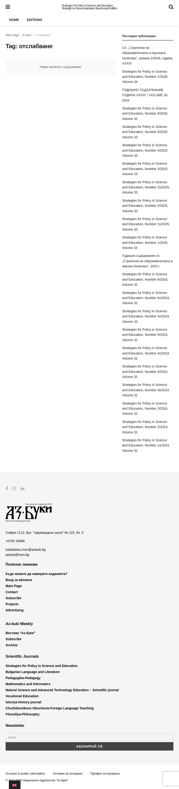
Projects (12, 604)
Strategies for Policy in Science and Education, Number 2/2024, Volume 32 (145, 427)
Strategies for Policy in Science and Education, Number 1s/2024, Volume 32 (146, 445)
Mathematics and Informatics (28, 684)
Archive (11, 645)
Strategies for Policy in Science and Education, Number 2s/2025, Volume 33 (146, 187)
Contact (12, 592)
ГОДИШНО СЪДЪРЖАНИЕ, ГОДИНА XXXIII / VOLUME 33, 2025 (145, 95)
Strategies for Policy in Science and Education (42, 665)
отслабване (43, 35)
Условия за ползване (67, 773)
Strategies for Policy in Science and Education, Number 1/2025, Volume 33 (145, 242)
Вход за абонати (19, 580)
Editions (34, 20)
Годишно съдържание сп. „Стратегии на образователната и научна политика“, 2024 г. (147, 261)
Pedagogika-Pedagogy (23, 678)
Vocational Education (22, 696)
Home (14, 20)
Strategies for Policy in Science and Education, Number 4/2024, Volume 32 (145, 371)
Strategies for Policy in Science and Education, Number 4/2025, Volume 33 (145, 150)
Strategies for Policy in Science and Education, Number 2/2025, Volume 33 (145, 206)
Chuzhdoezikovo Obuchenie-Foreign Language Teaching (50, 708)
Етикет (27, 35)
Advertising (15, 610)
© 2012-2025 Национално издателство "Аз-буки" (37, 780)
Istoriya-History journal (23, 702)
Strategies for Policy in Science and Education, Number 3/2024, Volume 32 (145, 408)
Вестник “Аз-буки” (20, 633)
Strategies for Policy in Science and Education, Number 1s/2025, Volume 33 (146, 224)
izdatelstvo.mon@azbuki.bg (25, 549)
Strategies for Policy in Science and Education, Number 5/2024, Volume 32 (145, 335)
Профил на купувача (105, 773)
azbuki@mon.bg (17, 555)
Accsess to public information (25, 773)
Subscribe (13, 598)
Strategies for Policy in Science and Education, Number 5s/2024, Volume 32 (146, 316)
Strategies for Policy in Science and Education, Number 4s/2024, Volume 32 (146, 353)
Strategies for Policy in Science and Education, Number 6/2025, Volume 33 (145, 113)
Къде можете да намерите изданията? (36, 574)
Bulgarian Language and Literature (33, 671)
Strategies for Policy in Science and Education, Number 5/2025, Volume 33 (145, 132)
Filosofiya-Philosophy (22, 714)
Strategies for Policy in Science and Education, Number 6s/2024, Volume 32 (146, 298)
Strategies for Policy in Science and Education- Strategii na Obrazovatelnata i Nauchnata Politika (89, 7)
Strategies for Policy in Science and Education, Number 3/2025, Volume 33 (145, 169)
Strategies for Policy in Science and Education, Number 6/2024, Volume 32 (145, 279)
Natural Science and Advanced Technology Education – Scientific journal (62, 690)
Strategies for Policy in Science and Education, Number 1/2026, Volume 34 (145, 77)
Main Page (12, 35)
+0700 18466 (15, 541)
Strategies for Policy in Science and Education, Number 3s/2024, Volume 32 (146, 390)
